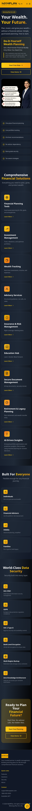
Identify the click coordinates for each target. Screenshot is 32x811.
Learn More (9, 217)
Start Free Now (16, 65)
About (3, 782)
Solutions (4, 777)
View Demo (16, 72)
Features (4, 774)
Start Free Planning (16, 729)
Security (3, 780)
